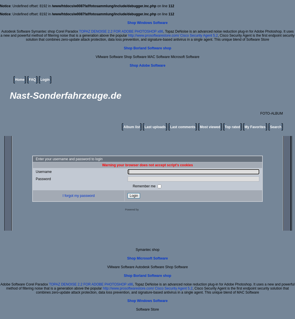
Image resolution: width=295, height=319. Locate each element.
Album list (131, 127)
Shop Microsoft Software (147, 258)
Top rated (232, 127)
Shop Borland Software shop (147, 48)
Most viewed (210, 127)
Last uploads (155, 127)
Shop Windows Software (147, 23)
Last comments (182, 127)
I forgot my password (78, 196)
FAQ (32, 80)
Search (275, 127)
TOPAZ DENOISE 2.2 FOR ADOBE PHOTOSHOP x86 (121, 31)
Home (19, 80)
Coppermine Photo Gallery (154, 209)
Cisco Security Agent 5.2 (199, 35)
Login (45, 80)
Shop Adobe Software (147, 66)
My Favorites (255, 127)
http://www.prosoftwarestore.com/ (153, 35)
